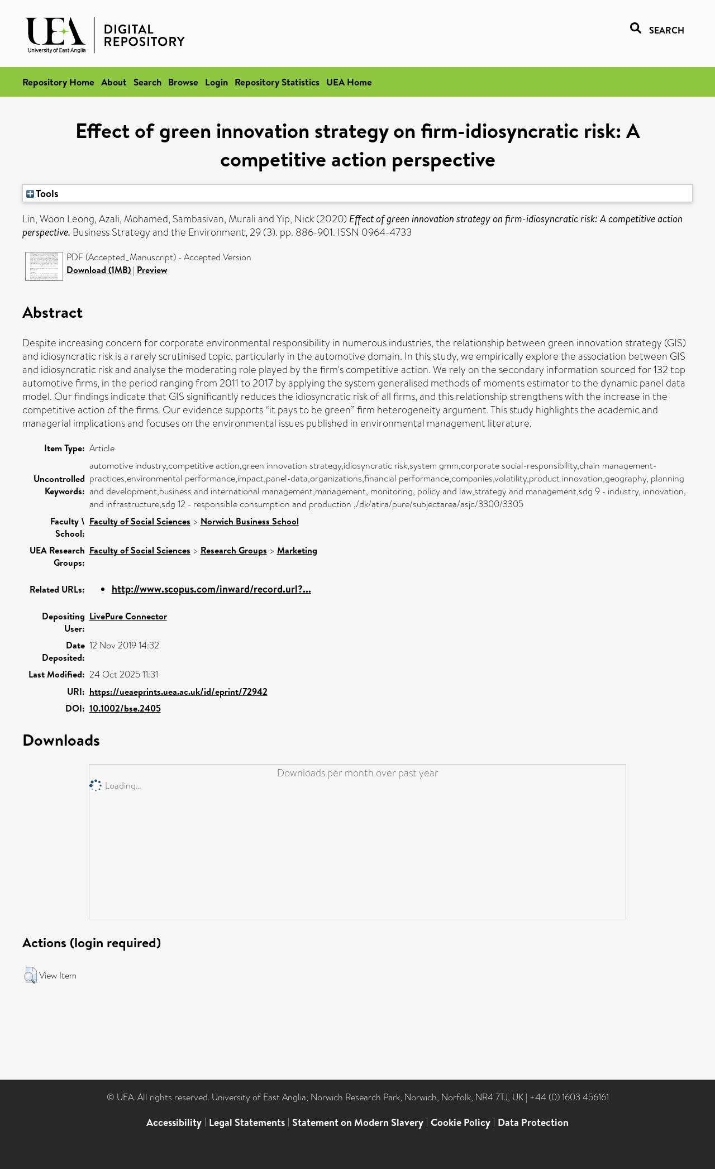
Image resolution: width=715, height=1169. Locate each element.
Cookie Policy (460, 1122)
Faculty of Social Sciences (139, 521)
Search (147, 81)
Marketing (297, 550)
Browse (183, 81)
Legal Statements (247, 1122)
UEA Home (349, 81)
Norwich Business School (250, 521)
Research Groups (234, 550)
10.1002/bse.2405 (125, 708)
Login (216, 81)
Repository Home (58, 81)
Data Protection (533, 1122)
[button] (30, 975)
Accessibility (174, 1122)
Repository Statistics (277, 81)
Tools (42, 193)
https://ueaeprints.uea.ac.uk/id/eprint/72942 (178, 691)
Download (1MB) (98, 270)
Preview (152, 270)
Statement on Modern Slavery (357, 1122)
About (114, 81)
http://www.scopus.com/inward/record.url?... (211, 589)
